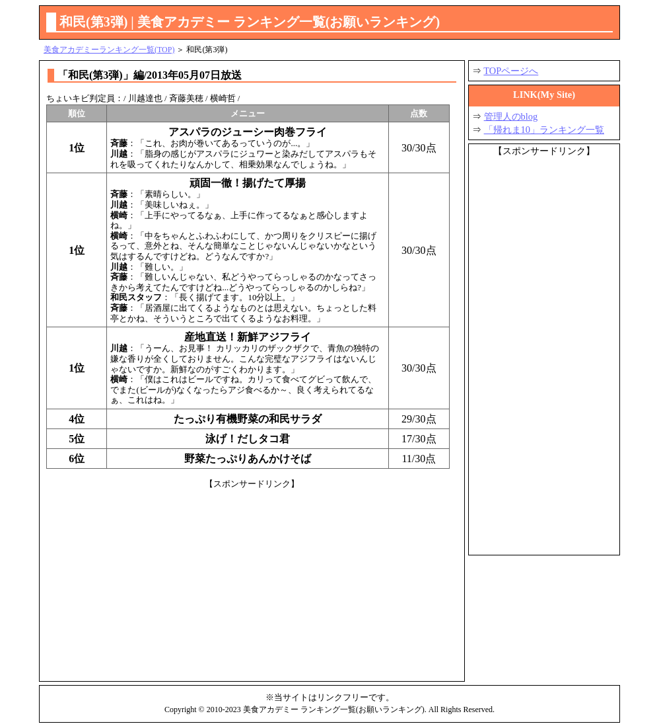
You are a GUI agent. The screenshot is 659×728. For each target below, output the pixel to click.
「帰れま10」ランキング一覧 (544, 129)
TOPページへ (510, 70)
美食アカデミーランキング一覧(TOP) (109, 49)
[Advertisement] (252, 581)
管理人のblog (511, 116)
